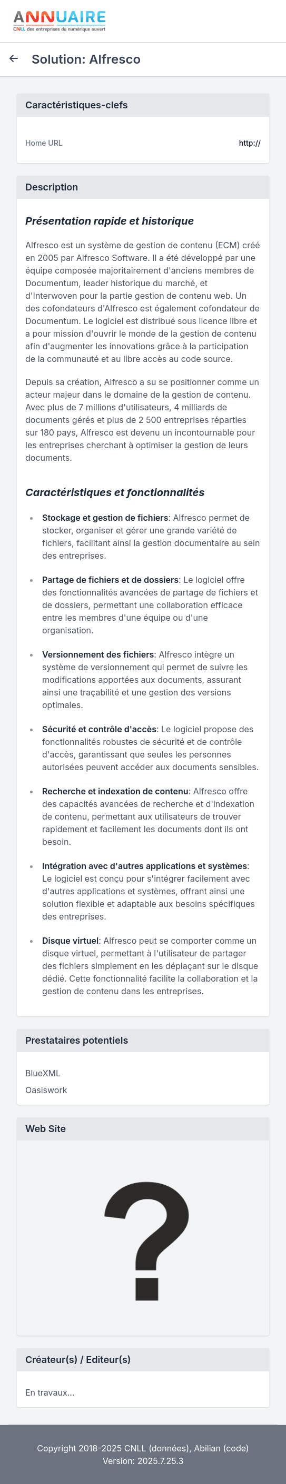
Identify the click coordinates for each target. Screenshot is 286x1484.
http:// (250, 142)
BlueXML (43, 1073)
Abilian (207, 1448)
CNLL (135, 1448)
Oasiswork (46, 1090)
